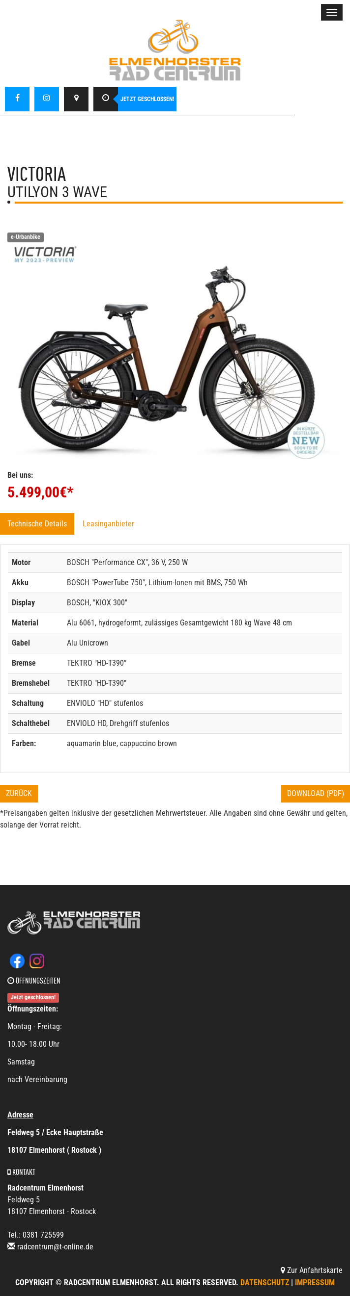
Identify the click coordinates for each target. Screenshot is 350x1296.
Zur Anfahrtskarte (312, 1270)
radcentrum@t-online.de (55, 1246)
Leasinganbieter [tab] (108, 523)
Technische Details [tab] (37, 523)
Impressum (315, 1282)
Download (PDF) (315, 793)
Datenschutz (264, 1282)
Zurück (19, 793)
